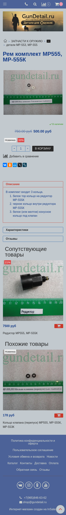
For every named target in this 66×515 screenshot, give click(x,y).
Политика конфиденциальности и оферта (33, 442)
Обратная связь (26, 469)
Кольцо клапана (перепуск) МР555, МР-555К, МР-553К (32, 424)
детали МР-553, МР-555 (21, 44)
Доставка (40, 463)
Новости (52, 456)
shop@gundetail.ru (35, 502)
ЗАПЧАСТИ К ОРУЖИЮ (27, 41)
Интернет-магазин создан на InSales (33, 509)
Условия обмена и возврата (26, 456)
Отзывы (44, 469)
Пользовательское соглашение (33, 450)
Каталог (13, 463)
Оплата (53, 463)
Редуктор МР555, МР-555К (20, 333)
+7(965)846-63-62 (35, 497)
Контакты (26, 463)
